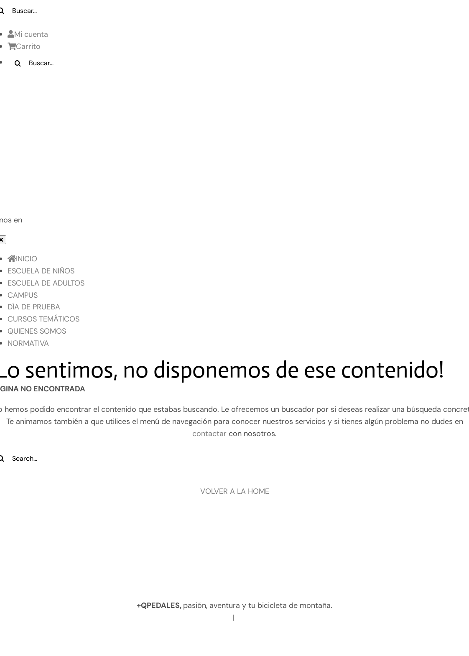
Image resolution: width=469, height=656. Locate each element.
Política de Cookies (232, 637)
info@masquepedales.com (285, 618)
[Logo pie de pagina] (234, 533)
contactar (209, 434)
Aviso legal (87, 637)
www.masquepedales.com (183, 618)
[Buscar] (18, 63)
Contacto (383, 637)
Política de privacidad (152, 637)
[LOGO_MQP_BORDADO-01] (234, 87)
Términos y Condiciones (316, 637)
